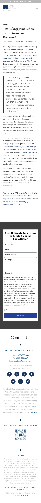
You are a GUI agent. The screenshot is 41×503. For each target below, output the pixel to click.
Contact (20, 487)
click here (33, 412)
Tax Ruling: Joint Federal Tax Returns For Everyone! (19, 33)
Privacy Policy (23, 495)
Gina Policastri (31, 41)
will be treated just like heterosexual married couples (20, 58)
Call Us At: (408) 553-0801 (20, 1)
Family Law (19, 41)
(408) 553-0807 (22, 358)
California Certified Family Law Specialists (18, 146)
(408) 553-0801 (24, 355)
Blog (25, 487)
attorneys (17, 155)
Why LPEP (13, 487)
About (7, 487)
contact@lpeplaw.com (23, 361)
